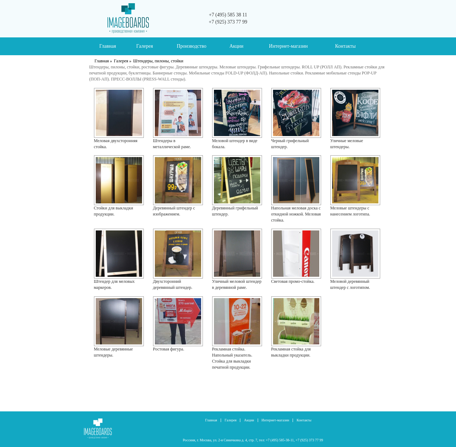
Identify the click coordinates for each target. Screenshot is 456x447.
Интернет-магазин (288, 46)
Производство (191, 46)
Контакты (345, 46)
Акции (236, 46)
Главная (107, 46)
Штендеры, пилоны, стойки (158, 60)
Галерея (144, 46)
